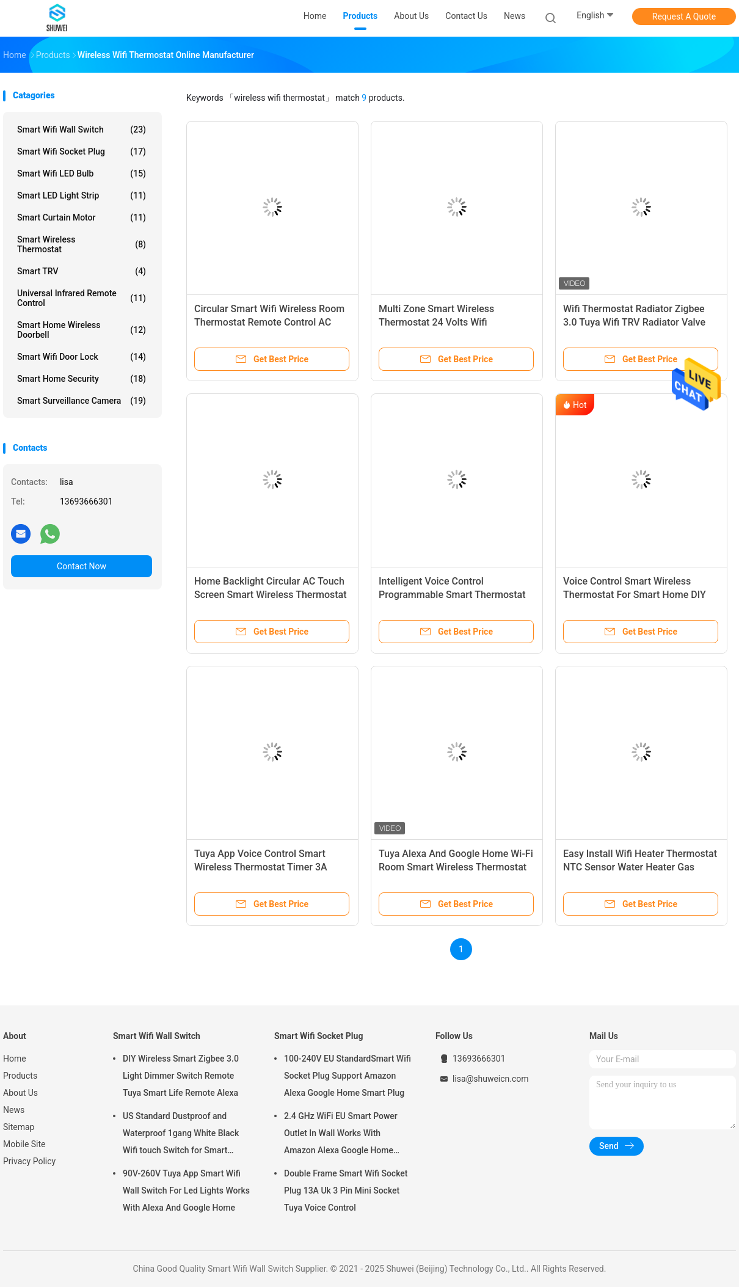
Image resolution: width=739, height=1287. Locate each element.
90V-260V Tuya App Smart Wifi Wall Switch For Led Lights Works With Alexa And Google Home (186, 1190)
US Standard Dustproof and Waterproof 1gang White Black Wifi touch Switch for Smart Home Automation (181, 1135)
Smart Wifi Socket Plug (81, 151)
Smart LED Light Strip (81, 195)
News (13, 1110)
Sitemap (18, 1127)
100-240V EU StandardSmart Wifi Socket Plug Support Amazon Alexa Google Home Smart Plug (347, 1076)
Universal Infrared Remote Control (81, 298)
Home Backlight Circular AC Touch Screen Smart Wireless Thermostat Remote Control (270, 594)
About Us (20, 1093)
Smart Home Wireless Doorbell (81, 330)
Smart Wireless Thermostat (81, 244)
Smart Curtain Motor (81, 217)
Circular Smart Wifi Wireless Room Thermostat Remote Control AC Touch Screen (269, 322)
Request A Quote (684, 16)
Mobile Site (24, 1144)
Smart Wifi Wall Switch (81, 129)
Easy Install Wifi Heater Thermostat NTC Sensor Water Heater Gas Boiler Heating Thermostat (640, 867)
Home (14, 1058)
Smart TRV (81, 271)
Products (20, 1076)
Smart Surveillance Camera (81, 401)
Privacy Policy (29, 1161)
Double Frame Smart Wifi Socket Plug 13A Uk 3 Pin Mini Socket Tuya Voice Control (346, 1190)
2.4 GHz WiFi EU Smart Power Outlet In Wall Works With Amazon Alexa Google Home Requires (341, 1135)
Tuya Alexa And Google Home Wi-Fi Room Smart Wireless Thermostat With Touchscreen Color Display (456, 867)
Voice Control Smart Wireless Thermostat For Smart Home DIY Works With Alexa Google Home (634, 594)
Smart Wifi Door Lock (81, 357)
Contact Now (81, 566)
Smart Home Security (81, 379)
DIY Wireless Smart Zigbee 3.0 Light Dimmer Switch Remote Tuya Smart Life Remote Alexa (181, 1076)
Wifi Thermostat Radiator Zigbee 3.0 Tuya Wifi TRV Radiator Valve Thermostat (634, 322)
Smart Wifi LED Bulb (81, 173)
